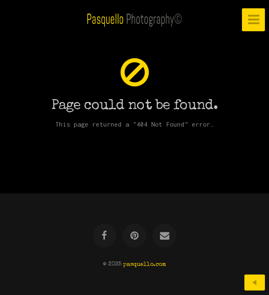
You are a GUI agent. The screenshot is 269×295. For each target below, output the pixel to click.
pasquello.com (144, 264)
